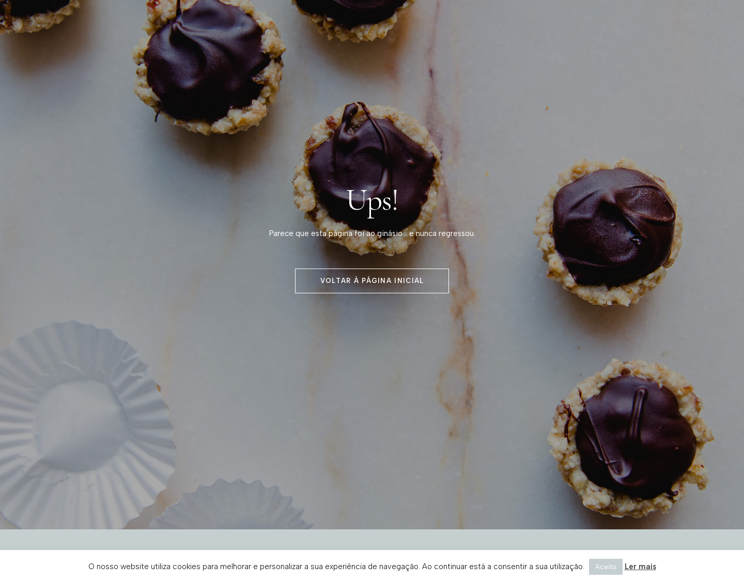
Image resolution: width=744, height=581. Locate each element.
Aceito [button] (605, 567)
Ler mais (640, 566)
